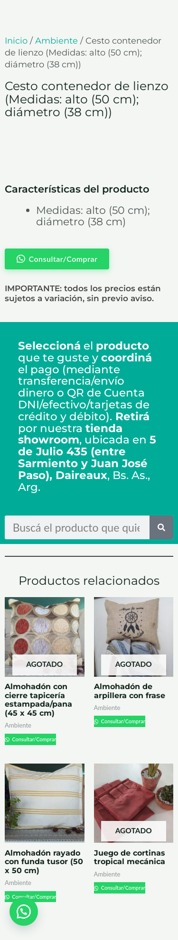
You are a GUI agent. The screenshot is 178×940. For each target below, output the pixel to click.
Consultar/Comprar (33, 739)
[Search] (161, 527)
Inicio (16, 41)
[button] (23, 911)
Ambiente (56, 41)
